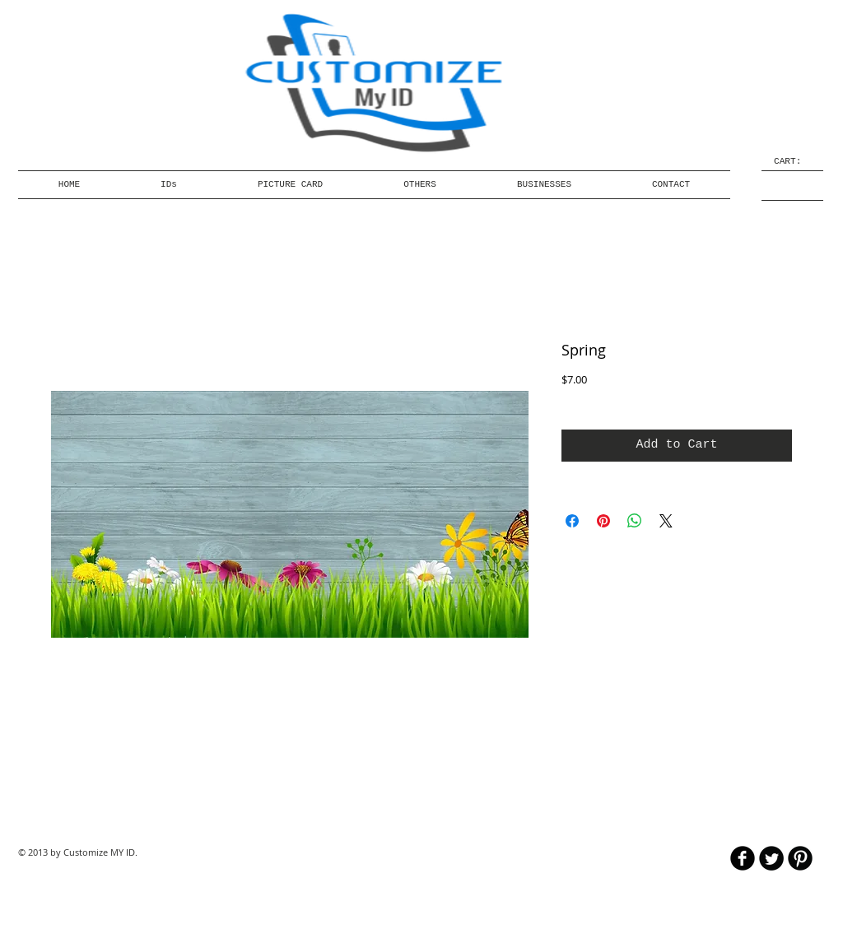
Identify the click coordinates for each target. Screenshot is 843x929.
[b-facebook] (742, 858)
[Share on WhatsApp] (635, 521)
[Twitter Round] (771, 858)
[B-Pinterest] (800, 858)
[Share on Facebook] (572, 521)
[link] (793, 161)
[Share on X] (666, 521)
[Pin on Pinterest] (603, 521)
